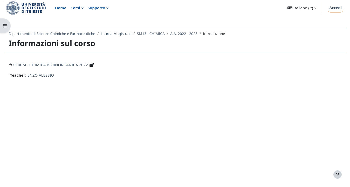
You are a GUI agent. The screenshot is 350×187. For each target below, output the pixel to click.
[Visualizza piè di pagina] (337, 174)
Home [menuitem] (60, 7)
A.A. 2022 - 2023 (193, 33)
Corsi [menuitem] (75, 7)
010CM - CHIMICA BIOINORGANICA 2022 (60, 64)
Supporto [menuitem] (96, 7)
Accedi (335, 7)
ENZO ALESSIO (50, 75)
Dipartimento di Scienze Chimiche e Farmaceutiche (61, 33)
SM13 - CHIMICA (160, 33)
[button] (302, 8)
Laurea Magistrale (126, 33)
